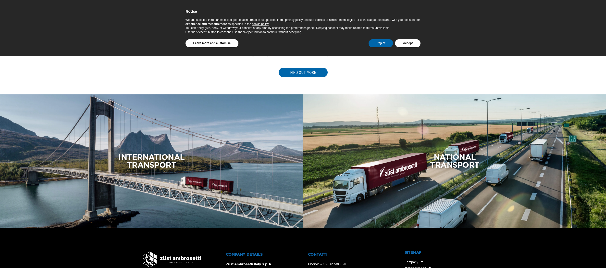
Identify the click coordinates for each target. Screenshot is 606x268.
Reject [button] (380, 256)
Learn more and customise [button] (212, 256)
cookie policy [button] (260, 237)
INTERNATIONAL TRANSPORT (151, 161)
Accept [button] (408, 256)
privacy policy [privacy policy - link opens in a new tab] (294, 233)
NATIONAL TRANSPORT (455, 161)
